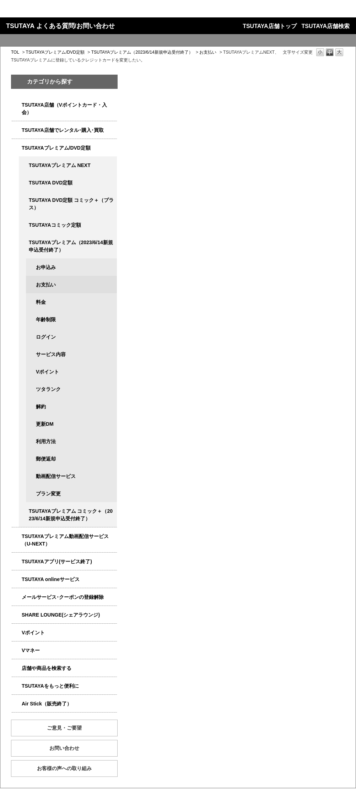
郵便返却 (46, 459)
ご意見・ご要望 (64, 728)
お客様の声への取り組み (64, 768)
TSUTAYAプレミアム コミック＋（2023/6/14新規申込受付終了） (71, 514)
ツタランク (48, 389)
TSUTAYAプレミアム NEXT (60, 165)
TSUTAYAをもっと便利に (50, 686)
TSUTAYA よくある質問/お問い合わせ (60, 25)
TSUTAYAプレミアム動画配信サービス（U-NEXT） (65, 540)
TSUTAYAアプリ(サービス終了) (57, 561)
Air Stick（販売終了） (47, 703)
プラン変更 (48, 493)
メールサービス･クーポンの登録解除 (63, 597)
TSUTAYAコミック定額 (55, 225)
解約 (41, 406)
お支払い (207, 52)
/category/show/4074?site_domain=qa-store (17, 632)
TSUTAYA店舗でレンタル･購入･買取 (63, 130)
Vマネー (31, 650)
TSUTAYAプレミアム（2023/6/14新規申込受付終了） (142, 52)
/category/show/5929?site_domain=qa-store (24, 183)
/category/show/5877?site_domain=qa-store (17, 615)
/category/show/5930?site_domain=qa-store (24, 200)
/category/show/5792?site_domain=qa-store (24, 511)
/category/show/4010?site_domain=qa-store (17, 579)
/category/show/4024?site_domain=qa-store (17, 686)
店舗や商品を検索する (46, 668)
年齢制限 (46, 319)
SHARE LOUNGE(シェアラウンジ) (61, 615)
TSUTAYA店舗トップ (269, 26)
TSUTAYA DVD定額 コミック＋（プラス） (71, 203)
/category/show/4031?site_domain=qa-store (17, 148)
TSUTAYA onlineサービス (51, 579)
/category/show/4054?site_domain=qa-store (17, 130)
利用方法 (46, 441)
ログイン (46, 337)
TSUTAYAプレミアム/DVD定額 (55, 52)
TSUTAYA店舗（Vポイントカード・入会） (64, 108)
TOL (15, 52)
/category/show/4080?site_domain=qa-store (17, 597)
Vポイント (47, 372)
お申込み (46, 267)
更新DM (45, 424)
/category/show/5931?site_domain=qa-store (24, 165)
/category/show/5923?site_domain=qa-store (17, 536)
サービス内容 (51, 354)
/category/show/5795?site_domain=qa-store (24, 225)
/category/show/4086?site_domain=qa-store (17, 668)
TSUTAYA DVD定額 (50, 183)
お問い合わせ (64, 748)
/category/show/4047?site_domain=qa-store (17, 105)
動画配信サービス (56, 476)
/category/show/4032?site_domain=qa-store (24, 242)
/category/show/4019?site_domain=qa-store (17, 561)
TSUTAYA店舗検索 (326, 26)
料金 (41, 302)
